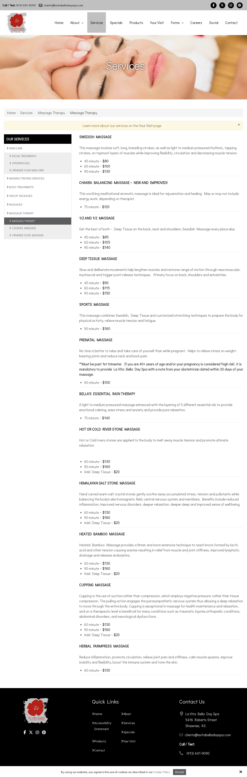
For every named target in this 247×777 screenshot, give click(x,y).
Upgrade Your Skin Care (28, 170)
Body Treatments (20, 187)
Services (26, 112)
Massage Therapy (51, 112)
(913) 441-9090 (19, 5)
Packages (14, 204)
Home (11, 112)
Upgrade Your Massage (28, 235)
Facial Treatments (24, 155)
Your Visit (146, 125)
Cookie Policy (161, 772)
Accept (179, 772)
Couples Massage (24, 228)
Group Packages (19, 195)
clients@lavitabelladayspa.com (61, 5)
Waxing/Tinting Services (25, 178)
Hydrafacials (21, 163)
